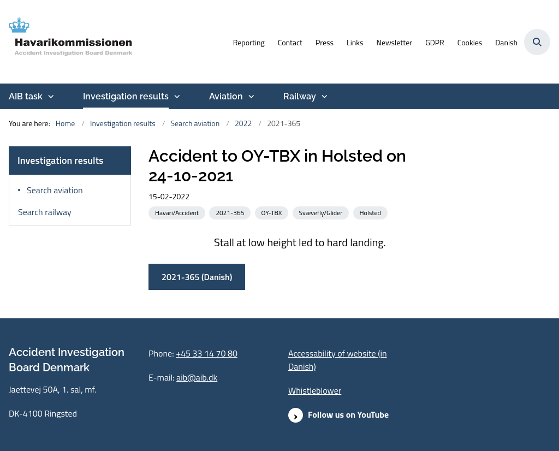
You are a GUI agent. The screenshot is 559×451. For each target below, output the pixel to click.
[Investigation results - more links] (176, 96)
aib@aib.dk (196, 377)
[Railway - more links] (323, 96)
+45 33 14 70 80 (206, 353)
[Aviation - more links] (250, 96)
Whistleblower (314, 390)
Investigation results (126, 96)
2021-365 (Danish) (197, 276)
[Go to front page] (67, 41)
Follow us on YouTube (348, 414)
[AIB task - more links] (50, 96)
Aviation (226, 96)
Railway (299, 96)
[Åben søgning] (537, 42)
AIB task (26, 96)
